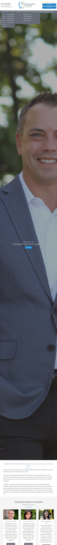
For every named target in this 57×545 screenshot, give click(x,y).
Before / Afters (26, 11)
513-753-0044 (5, 5)
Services (13, 11)
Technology (19, 11)
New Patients (46, 11)
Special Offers (34, 11)
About (7, 11)
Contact (52, 11)
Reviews (40, 11)
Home (4, 11)
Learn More (28, 247)
